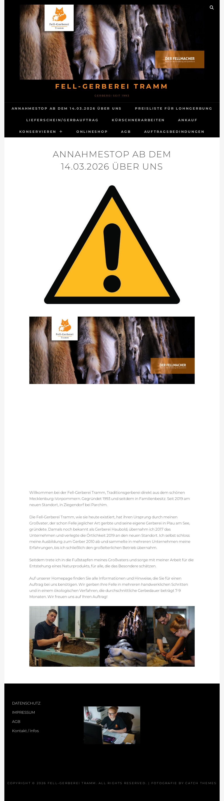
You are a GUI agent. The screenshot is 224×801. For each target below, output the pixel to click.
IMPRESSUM (23, 712)
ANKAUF (188, 120)
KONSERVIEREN (37, 132)
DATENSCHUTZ (26, 703)
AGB (126, 132)
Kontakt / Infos (25, 731)
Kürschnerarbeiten (138, 120)
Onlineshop (92, 132)
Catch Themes (201, 783)
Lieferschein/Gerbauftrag (62, 120)
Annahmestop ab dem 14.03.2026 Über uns (67, 108)
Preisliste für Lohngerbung (174, 108)
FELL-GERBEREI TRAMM (112, 86)
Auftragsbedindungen (174, 132)
